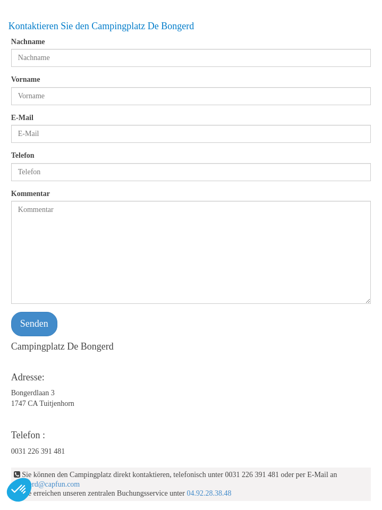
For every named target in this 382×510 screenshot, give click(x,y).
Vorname (25, 79)
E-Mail (22, 118)
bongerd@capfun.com (47, 484)
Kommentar (30, 194)
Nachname (28, 42)
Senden (34, 323)
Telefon (23, 155)
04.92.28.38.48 (208, 493)
